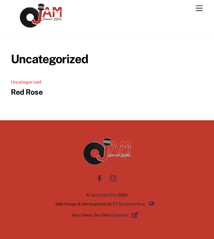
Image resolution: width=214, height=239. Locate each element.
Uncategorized (26, 81)
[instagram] (113, 177)
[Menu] (199, 8)
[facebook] (99, 177)
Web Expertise (122, 215)
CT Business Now (135, 204)
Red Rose (27, 92)
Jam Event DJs (104, 195)
